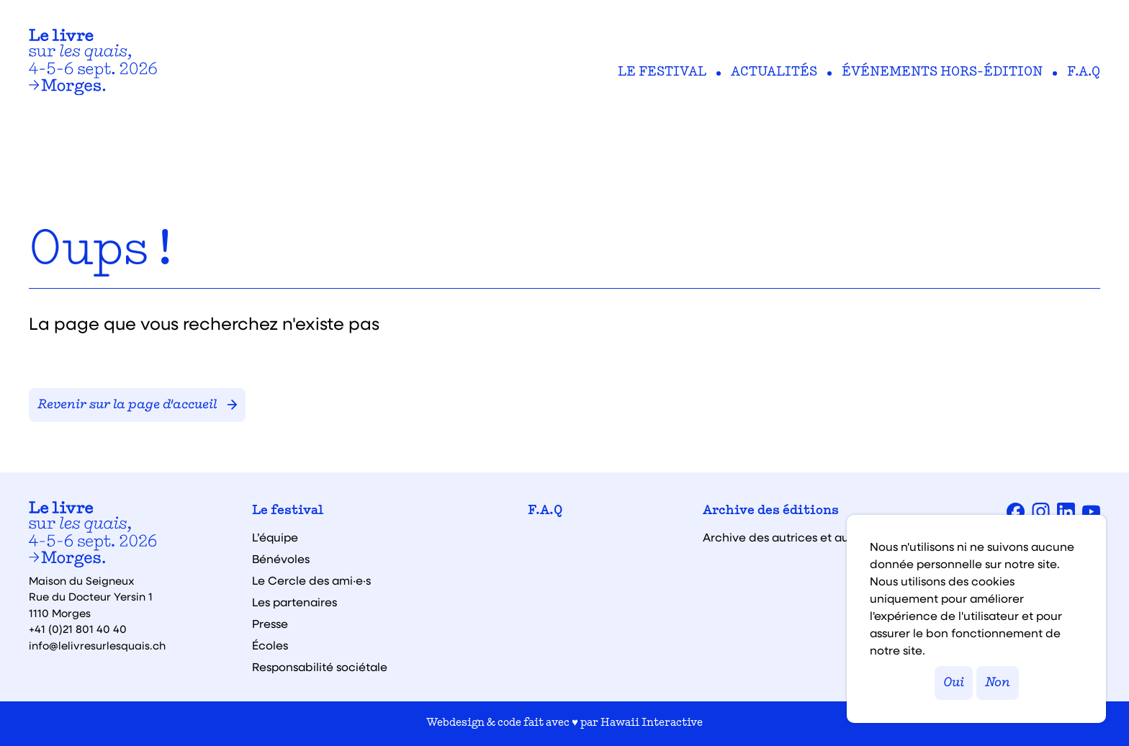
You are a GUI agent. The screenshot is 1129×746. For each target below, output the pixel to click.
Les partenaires (294, 602)
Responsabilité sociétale (319, 667)
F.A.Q (1083, 72)
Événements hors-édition (942, 72)
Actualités (774, 72)
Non (997, 683)
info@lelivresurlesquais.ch (97, 645)
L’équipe (275, 537)
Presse (270, 623)
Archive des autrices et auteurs (790, 537)
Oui (953, 683)
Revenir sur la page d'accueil (137, 405)
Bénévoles (281, 559)
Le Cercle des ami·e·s (311, 580)
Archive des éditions (771, 511)
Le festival (662, 72)
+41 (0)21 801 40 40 (78, 628)
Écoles (270, 645)
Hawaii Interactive (652, 723)
